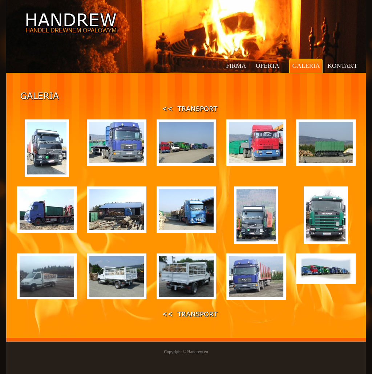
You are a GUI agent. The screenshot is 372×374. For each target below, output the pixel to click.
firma (236, 65)
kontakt (342, 65)
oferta (267, 65)
